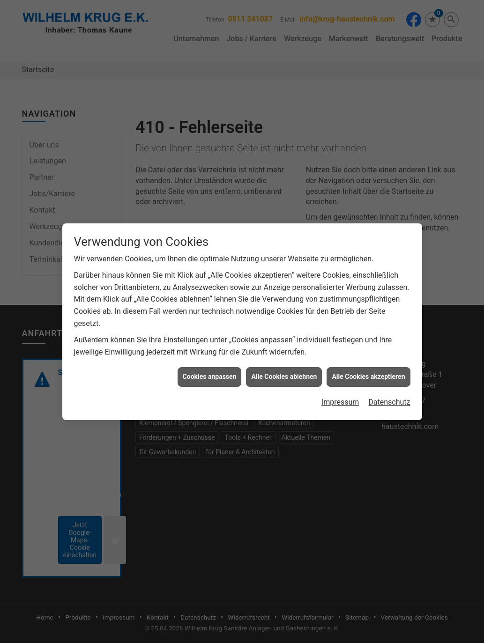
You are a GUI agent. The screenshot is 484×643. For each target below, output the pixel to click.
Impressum (340, 396)
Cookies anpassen (210, 371)
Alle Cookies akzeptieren (368, 371)
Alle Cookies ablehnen (284, 371)
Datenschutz (389, 396)
